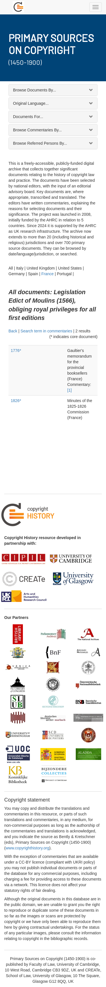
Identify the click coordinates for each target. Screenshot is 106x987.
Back (12, 331)
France (47, 274)
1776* (16, 350)
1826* (16, 400)
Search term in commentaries (46, 331)
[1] (69, 390)
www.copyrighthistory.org (27, 848)
